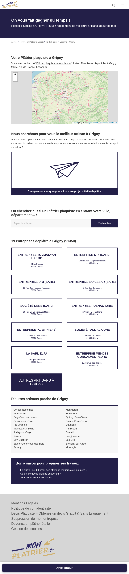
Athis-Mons (19, 413)
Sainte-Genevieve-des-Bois (28, 443)
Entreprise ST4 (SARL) (92, 254)
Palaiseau (71, 428)
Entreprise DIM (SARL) (37, 281)
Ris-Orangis (20, 424)
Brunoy (17, 447)
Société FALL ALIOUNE (92, 329)
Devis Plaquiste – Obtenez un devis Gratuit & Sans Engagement (59, 513)
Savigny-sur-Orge (23, 421)
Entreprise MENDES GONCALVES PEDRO (92, 355)
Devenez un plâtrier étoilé (30, 524)
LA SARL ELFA (36, 353)
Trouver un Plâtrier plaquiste (32, 42)
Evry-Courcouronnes (25, 417)
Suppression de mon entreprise (35, 519)
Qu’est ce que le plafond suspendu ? (40, 473)
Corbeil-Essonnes (23, 409)
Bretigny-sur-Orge (76, 443)
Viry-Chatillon (20, 439)
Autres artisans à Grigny (36, 382)
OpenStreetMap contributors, (98, 123)
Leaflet (75, 123)
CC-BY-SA (113, 123)
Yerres (17, 436)
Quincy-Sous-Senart (77, 417)
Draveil (70, 432)
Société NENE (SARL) (36, 305)
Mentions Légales (24, 503)
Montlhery (71, 413)
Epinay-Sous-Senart (77, 421)
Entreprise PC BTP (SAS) (36, 329)
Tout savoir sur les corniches (36, 477)
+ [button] (15, 75)
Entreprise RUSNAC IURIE (92, 305)
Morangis (71, 447)
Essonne (63, 42)
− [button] (15, 79)
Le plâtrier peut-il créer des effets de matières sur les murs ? (53, 470)
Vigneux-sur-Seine (23, 428)
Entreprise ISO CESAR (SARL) (92, 281)
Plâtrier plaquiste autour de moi (53, 63)
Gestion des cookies (26, 529)
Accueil (14, 42)
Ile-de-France (51, 42)
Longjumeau (73, 436)
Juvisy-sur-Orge (22, 432)
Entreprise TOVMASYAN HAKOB (37, 256)
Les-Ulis (70, 439)
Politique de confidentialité (31, 508)
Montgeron (72, 409)
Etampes (71, 424)
